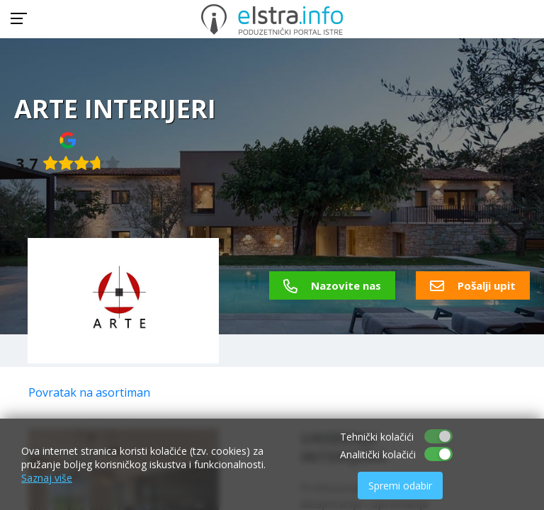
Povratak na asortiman (89, 392)
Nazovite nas (332, 285)
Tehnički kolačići (377, 436)
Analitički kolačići (378, 454)
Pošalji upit (473, 285)
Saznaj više (46, 477)
